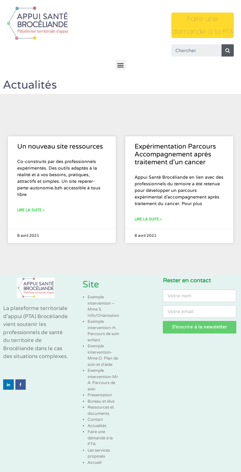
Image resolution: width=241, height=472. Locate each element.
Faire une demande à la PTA (100, 438)
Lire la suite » (31, 210)
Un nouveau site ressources (60, 146)
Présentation (100, 395)
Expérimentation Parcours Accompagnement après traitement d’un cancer (175, 154)
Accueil (94, 462)
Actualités (97, 425)
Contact (95, 419)
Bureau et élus (101, 401)
